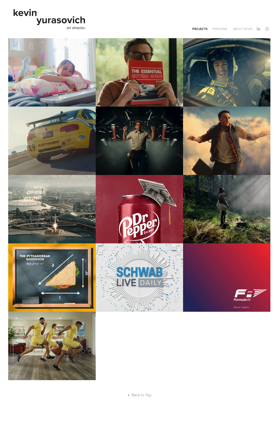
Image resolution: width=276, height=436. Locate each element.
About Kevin (242, 29)
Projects (199, 29)
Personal (220, 29)
